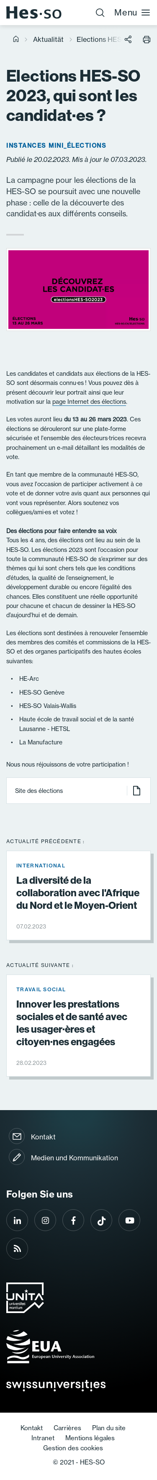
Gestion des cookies (73, 1448)
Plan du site (109, 1428)
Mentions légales (90, 1438)
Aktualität (48, 39)
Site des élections (78, 790)
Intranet (42, 1438)
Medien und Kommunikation (74, 1157)
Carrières (67, 1428)
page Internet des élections (89, 401)
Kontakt (43, 1137)
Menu (132, 12)
